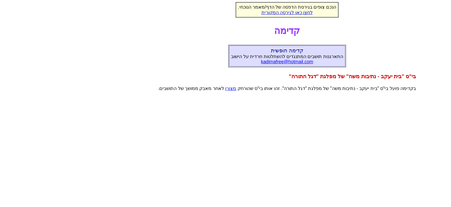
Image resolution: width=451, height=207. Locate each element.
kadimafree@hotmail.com (225, 61)
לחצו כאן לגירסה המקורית (225, 12)
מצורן (169, 88)
